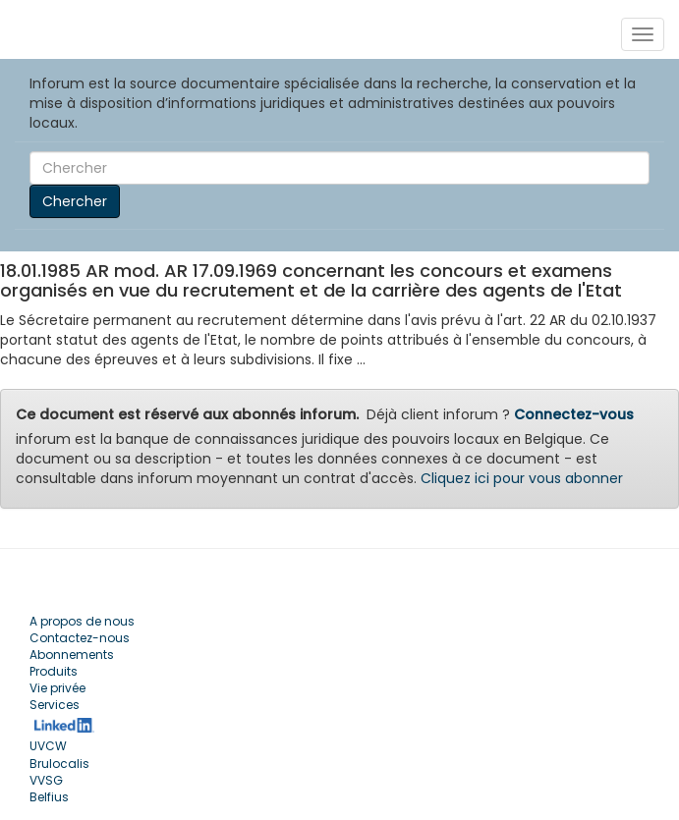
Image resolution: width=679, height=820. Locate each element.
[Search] (339, 168)
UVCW (48, 746)
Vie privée (57, 688)
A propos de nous (82, 621)
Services (54, 704)
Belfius (49, 797)
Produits (53, 671)
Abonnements (71, 654)
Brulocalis (59, 763)
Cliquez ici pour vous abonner (522, 478)
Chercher (74, 201)
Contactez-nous (79, 637)
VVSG (46, 780)
